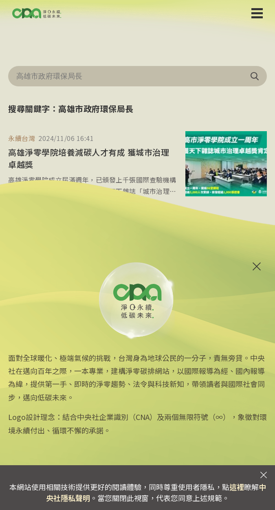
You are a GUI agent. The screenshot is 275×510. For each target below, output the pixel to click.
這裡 (236, 486)
